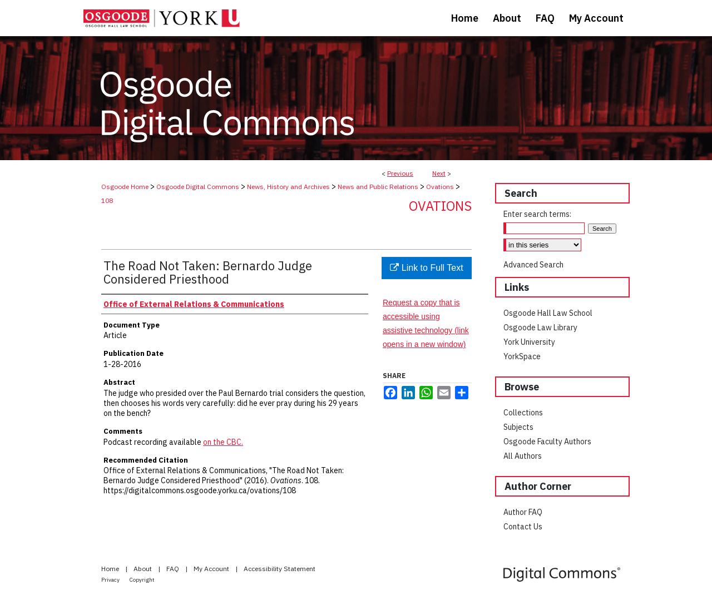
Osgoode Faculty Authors (547, 442)
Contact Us (522, 527)
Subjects (518, 427)
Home (111, 568)
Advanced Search (533, 265)
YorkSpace (522, 356)
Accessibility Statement (279, 568)
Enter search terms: (537, 214)
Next (439, 173)
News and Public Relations (378, 186)
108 (107, 200)
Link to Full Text (426, 267)
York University (529, 342)
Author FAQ (522, 512)
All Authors (522, 456)
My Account (212, 568)
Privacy (111, 579)
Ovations (440, 186)
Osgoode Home (125, 186)
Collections (523, 413)
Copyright (142, 579)
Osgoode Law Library (540, 328)
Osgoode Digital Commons (197, 186)
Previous (400, 173)
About (144, 568)
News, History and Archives (288, 186)
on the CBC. (223, 442)
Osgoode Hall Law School (547, 313)
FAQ (173, 568)
